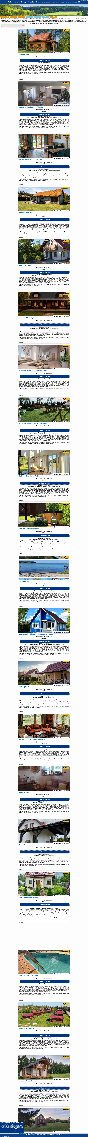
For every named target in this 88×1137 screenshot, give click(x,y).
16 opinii (55, 119)
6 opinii (52, 909)
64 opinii (51, 1040)
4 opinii (50, 224)
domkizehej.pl (84, 0)
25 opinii (49, 593)
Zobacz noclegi (45, 62)
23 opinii (48, 856)
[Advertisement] (44, 937)
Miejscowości (21, 16)
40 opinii (53, 540)
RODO (15, 1128)
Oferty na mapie (13, 16)
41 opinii (54, 171)
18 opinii (55, 435)
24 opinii (53, 488)
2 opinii (49, 804)
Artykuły (53, 16)
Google (21, 1122)
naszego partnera (36, 75)
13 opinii (52, 330)
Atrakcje (45, 16)
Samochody (37, 16)
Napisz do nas (59, 1134)
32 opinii (52, 1093)
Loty (29, 16)
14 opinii (49, 698)
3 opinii (50, 277)
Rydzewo (66, 30)
